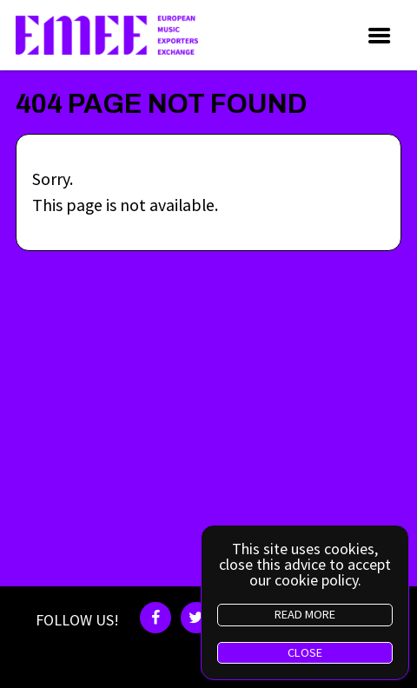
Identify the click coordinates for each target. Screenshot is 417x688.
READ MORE (305, 614)
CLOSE (305, 652)
